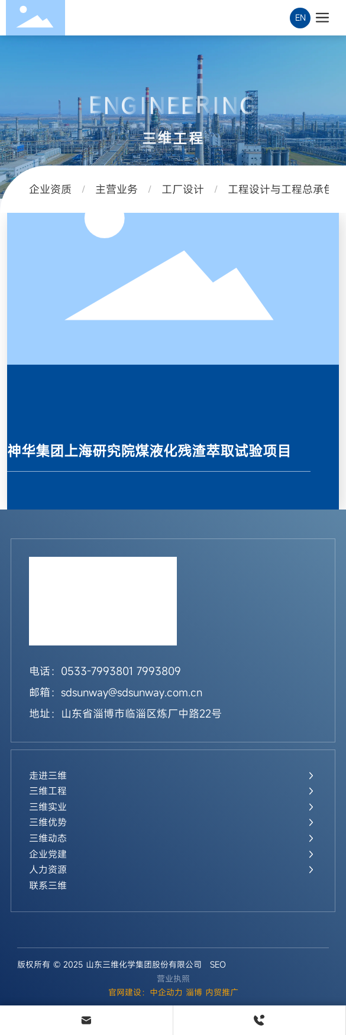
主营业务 (116, 189)
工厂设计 (182, 189)
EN (300, 17)
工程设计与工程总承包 (281, 189)
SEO (218, 964)
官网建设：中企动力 (145, 992)
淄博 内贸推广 (212, 992)
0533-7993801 (97, 671)
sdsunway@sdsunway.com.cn (131, 692)
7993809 (159, 671)
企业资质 (50, 189)
